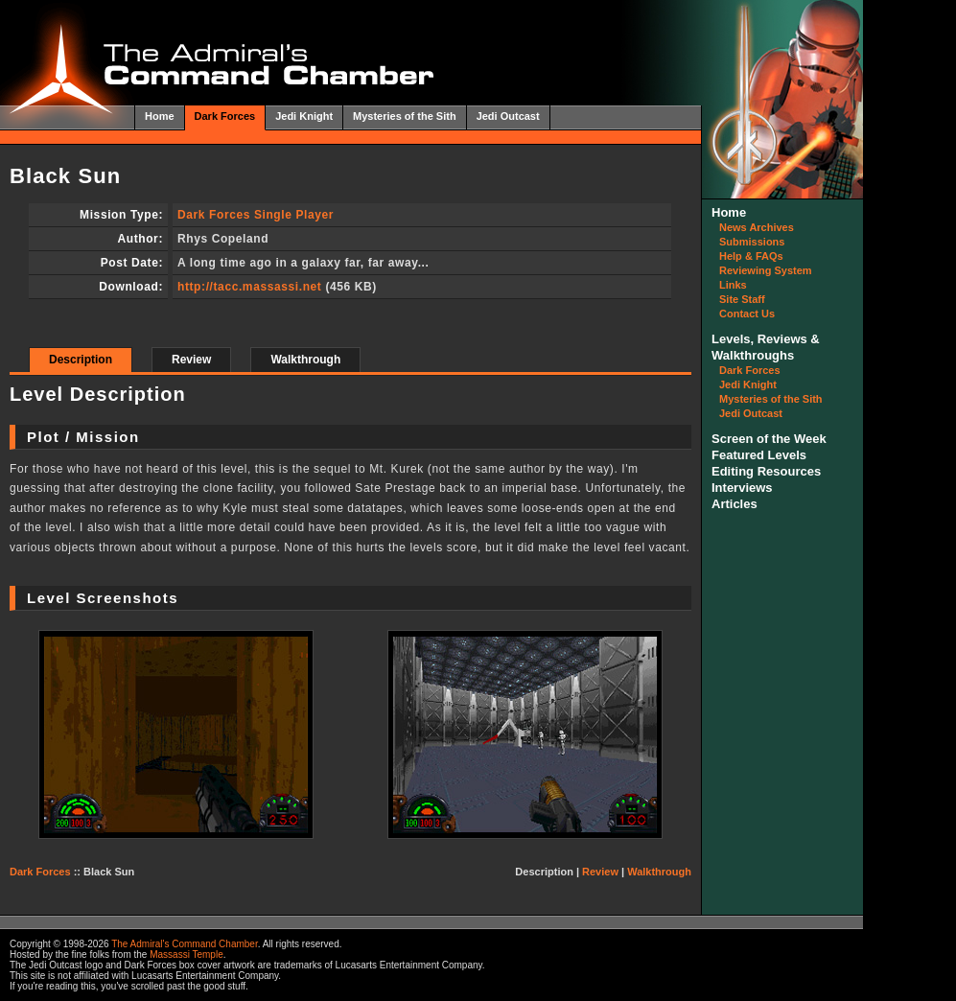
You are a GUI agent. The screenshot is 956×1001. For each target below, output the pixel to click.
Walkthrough (305, 359)
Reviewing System (765, 270)
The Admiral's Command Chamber (184, 944)
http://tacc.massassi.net (249, 286)
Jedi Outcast (508, 116)
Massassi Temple (186, 954)
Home (160, 116)
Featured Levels (758, 455)
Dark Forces (225, 116)
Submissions (751, 241)
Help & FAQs (751, 256)
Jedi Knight (304, 116)
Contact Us (747, 313)
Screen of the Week (769, 438)
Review (191, 359)
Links (733, 285)
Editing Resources (766, 471)
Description (80, 359)
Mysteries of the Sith (404, 116)
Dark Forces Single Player (255, 214)
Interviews (742, 487)
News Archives (756, 227)
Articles (734, 504)
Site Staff (742, 299)
